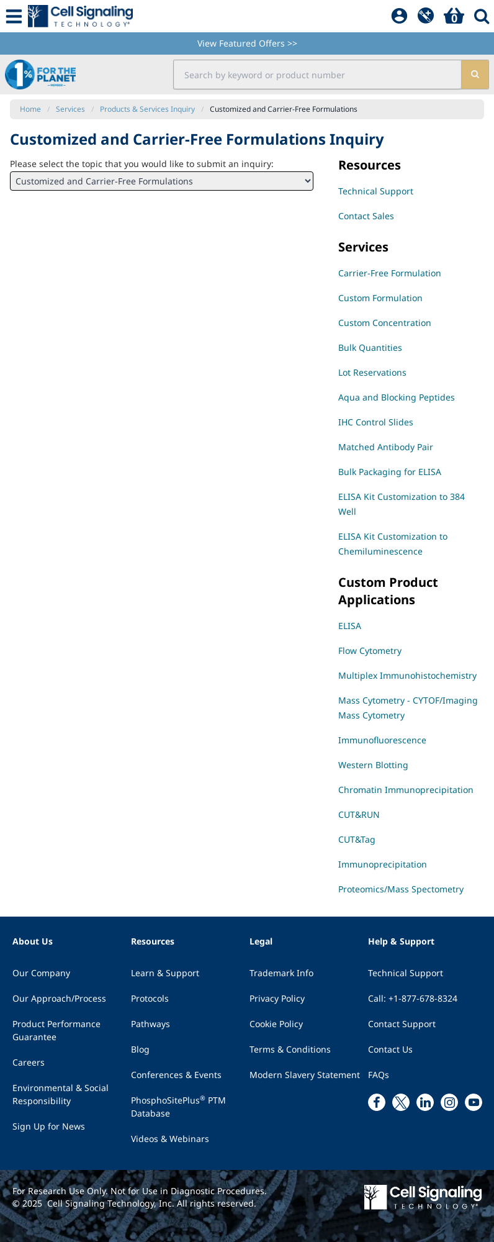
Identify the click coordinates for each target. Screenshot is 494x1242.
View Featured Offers (247, 43)
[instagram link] (449, 1102)
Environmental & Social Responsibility (60, 1094)
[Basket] (454, 16)
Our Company (41, 973)
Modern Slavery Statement (304, 1075)
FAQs (378, 1075)
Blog (140, 1049)
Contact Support (402, 1024)
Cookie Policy (276, 1024)
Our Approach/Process (59, 998)
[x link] (401, 1102)
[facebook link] (376, 1102)
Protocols (150, 998)
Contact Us (390, 1049)
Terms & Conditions (290, 1049)
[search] (474, 74)
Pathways (150, 1024)
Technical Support (405, 973)
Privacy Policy (277, 998)
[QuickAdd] (426, 16)
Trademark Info (281, 973)
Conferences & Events (176, 1075)
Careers (28, 1062)
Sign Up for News (48, 1126)
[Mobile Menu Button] (14, 16)
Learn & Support (165, 973)
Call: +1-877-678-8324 (412, 998)
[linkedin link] (425, 1102)
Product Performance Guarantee (56, 1030)
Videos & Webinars (170, 1139)
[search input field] (318, 74)
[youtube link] (473, 1102)
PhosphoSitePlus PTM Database (178, 1106)
